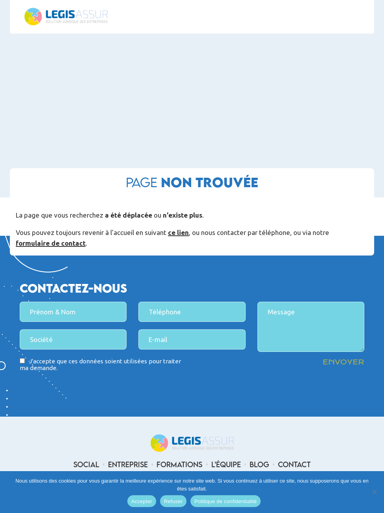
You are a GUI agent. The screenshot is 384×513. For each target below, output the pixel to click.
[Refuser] (374, 492)
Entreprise (128, 464)
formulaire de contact (51, 244)
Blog (259, 464)
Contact (294, 464)
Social (86, 464)
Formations (179, 464)
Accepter (141, 501)
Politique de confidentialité (225, 501)
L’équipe (226, 464)
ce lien (178, 233)
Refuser (173, 501)
